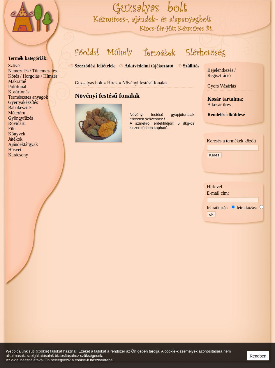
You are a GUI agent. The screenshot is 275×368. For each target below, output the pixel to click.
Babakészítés (20, 107)
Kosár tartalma (224, 99)
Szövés (14, 65)
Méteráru (16, 112)
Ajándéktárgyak (23, 144)
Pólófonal (17, 86)
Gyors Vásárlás (221, 85)
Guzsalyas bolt (89, 82)
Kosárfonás (18, 91)
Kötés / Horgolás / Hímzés (32, 76)
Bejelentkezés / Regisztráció (221, 73)
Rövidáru (17, 123)
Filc (11, 128)
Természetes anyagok (28, 97)
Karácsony (18, 154)
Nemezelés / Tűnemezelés (32, 70)
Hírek (112, 82)
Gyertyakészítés (23, 102)
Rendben (258, 356)
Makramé (17, 81)
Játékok (15, 139)
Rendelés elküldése (226, 114)
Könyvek (16, 133)
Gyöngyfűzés (20, 118)
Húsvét (14, 149)
